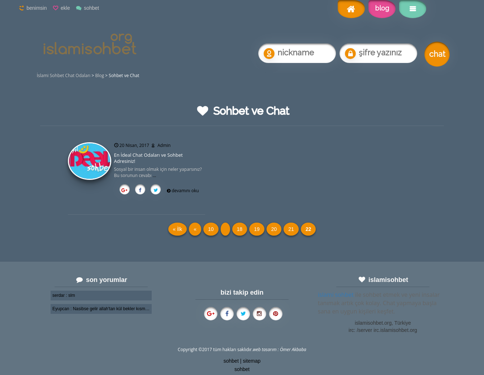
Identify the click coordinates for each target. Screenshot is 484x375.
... (154, 175)
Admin (163, 145)
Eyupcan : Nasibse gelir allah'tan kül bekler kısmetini (101, 308)
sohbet (91, 8)
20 (274, 229)
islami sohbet (336, 295)
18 (240, 229)
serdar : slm (63, 295)
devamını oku (185, 191)
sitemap (251, 361)
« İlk (177, 229)
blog (382, 8)
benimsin (36, 8)
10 (211, 229)
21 (291, 229)
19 (257, 229)
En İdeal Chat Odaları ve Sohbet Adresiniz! (148, 158)
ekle (65, 8)
